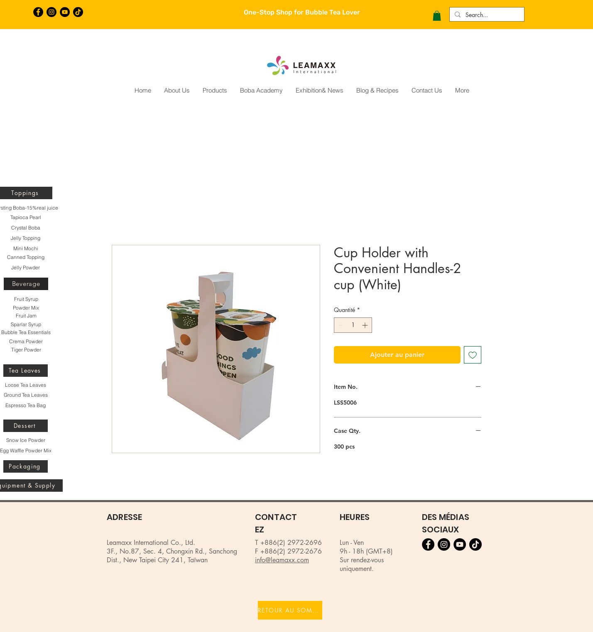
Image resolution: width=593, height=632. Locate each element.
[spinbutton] (353, 325)
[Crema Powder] (26, 341)
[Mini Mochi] (25, 248)
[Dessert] (25, 426)
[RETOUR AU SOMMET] (290, 610)
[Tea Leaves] (25, 370)
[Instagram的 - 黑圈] (51, 12)
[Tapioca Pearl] (25, 217)
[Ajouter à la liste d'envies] (472, 355)
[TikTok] (78, 12)
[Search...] (486, 14)
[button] (437, 16)
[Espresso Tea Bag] (25, 405)
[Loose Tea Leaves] (25, 385)
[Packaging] (25, 466)
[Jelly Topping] (25, 238)
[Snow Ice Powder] (25, 440)
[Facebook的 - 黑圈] (38, 12)
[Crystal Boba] (25, 228)
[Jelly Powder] (25, 267)
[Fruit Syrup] (26, 299)
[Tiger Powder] (26, 350)
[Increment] (365, 325)
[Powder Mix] (26, 308)
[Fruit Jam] (26, 316)
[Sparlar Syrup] (26, 324)
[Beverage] (26, 284)
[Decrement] (340, 325)
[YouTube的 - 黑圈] (65, 12)
